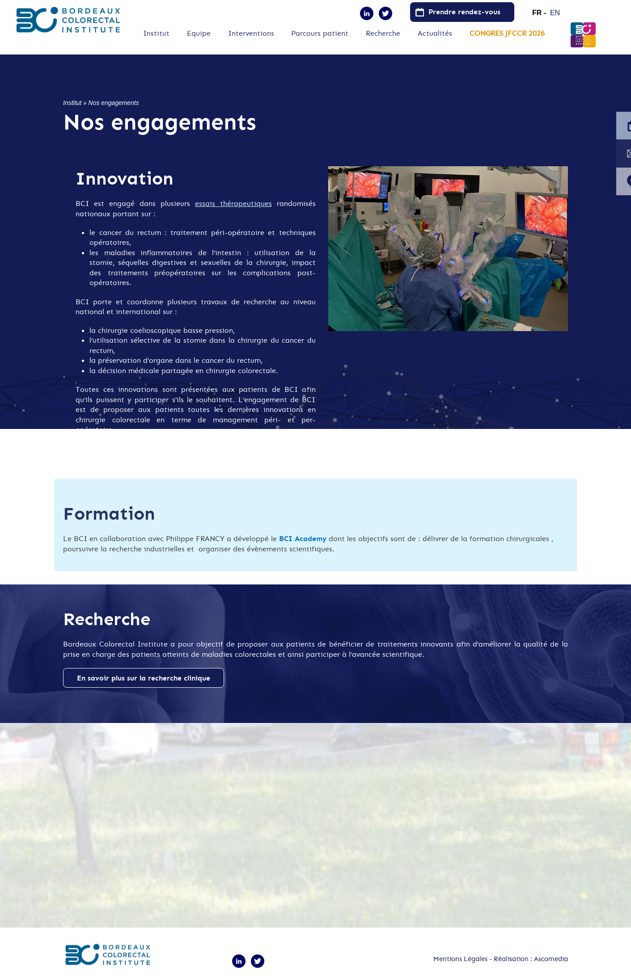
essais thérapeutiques (233, 203)
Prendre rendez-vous (464, 12)
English (558, 9)
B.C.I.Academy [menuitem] (583, 34)
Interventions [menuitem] (251, 33)
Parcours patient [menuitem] (319, 33)
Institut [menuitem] (156, 33)
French (539, 9)
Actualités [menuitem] (435, 33)
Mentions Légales (460, 959)
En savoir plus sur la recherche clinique (143, 677)
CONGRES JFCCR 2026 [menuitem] (507, 33)
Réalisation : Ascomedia (531, 959)
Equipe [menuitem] (199, 33)
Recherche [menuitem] (383, 33)
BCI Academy (302, 538)
